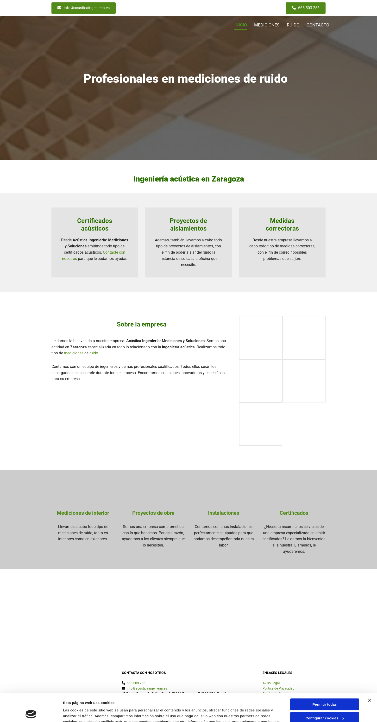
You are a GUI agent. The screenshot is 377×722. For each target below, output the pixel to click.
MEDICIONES (267, 24)
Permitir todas (325, 676)
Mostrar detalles (77, 712)
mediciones (73, 353)
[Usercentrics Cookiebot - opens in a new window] (31, 712)
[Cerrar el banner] (369, 672)
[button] (83, 8)
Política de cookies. (185, 699)
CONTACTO (318, 24)
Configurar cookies (324, 690)
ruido (93, 353)
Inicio (240, 24)
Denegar (324, 703)
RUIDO (293, 24)
